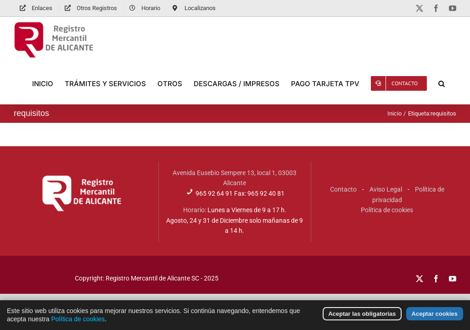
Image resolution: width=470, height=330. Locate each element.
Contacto (343, 189)
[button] (441, 83)
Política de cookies (387, 210)
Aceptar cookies (435, 317)
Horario (194, 210)
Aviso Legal (385, 189)
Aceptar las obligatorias (362, 317)
